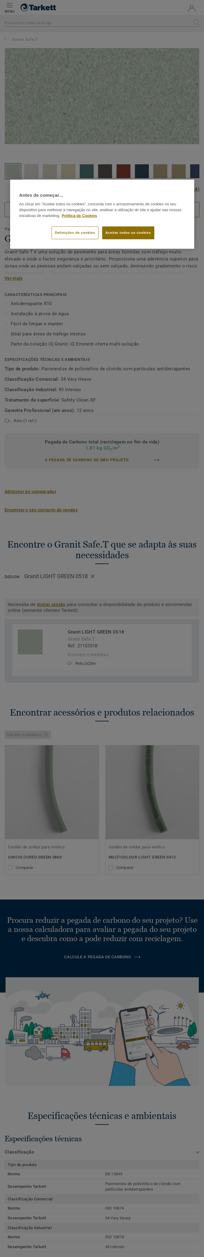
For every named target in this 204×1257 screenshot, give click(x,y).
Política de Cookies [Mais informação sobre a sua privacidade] (79, 216)
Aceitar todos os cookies (128, 232)
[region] (102, 214)
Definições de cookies (75, 232)
